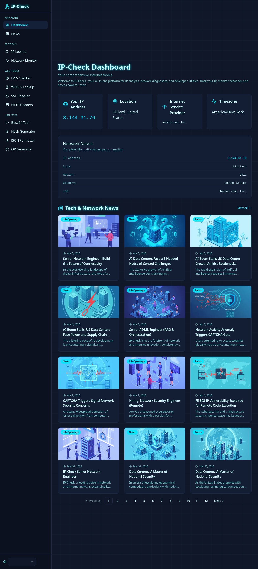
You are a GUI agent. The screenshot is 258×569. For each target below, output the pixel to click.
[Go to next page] (219, 501)
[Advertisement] (129, 28)
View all (245, 208)
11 (197, 501)
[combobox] (22, 562)
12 (206, 501)
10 (188, 501)
